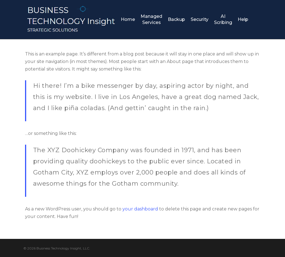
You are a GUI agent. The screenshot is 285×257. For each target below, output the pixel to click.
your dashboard (140, 209)
